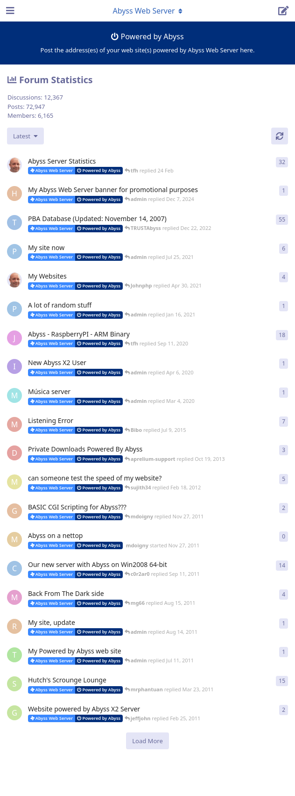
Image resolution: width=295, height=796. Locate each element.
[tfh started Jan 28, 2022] (14, 165)
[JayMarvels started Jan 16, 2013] (14, 337)
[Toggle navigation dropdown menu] (147, 11)
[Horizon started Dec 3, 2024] (14, 193)
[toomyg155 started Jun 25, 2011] (14, 654)
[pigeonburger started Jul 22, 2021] (14, 251)
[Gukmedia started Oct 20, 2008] (14, 712)
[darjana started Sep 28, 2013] (14, 452)
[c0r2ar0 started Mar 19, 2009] (14, 568)
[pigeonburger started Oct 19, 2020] (14, 308)
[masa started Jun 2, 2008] (14, 481)
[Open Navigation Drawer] (9, 11)
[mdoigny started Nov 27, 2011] (14, 539)
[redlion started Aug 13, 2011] (14, 626)
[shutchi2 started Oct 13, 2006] (14, 683)
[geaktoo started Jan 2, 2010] (14, 510)
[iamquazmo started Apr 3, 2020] (14, 366)
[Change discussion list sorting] (25, 136)
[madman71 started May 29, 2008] (14, 424)
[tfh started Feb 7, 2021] (14, 280)
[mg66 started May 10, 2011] (14, 597)
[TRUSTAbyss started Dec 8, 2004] (14, 222)
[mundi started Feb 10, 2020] (14, 395)
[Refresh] (279, 136)
